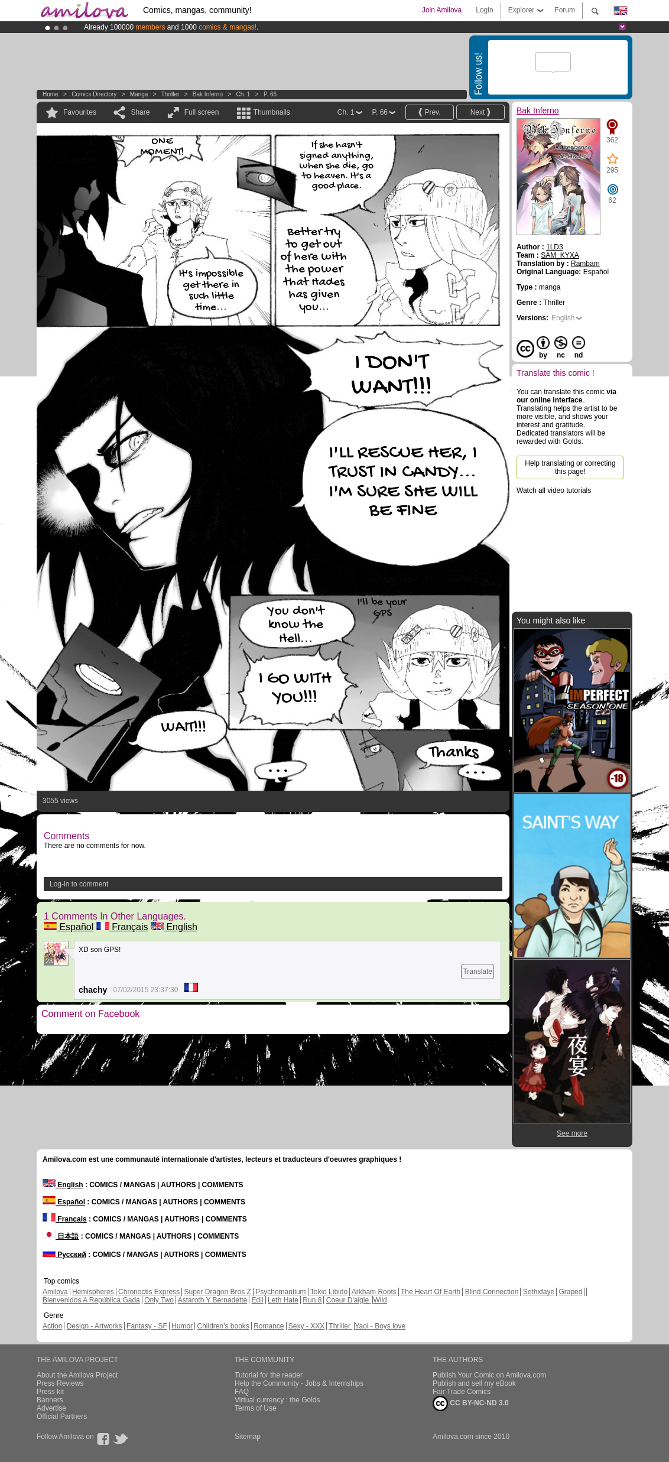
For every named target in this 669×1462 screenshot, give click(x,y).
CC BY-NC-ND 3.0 (471, 1403)
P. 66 (270, 94)
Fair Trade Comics (462, 1392)
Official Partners (62, 1416)
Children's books (223, 1326)
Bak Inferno (208, 94)
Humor (182, 1326)
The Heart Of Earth (430, 1292)
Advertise (51, 1408)
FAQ (242, 1392)
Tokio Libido (329, 1292)
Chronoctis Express (149, 1292)
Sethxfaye (538, 1292)
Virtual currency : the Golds (277, 1400)
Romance (269, 1326)
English (174, 927)
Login (484, 10)
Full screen (201, 112)
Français (122, 927)
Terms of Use (256, 1408)
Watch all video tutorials (554, 490)
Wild (380, 1300)
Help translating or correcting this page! (570, 467)
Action (52, 1326)
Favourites (79, 112)
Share (140, 112)
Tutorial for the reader (269, 1375)
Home (51, 94)
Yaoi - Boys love (380, 1326)
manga (139, 94)
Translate (477, 971)
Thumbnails (272, 112)
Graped (570, 1292)
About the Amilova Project (77, 1375)
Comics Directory (94, 94)
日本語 (61, 1236)
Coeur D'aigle (348, 1300)
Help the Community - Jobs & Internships (299, 1383)
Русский (64, 1254)
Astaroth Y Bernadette (213, 1300)
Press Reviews (60, 1383)
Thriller (171, 94)
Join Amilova (442, 10)
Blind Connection (492, 1292)
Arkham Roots (374, 1292)
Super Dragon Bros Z (217, 1292)
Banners (50, 1400)
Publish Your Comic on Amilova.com (489, 1375)
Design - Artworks (94, 1326)
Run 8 (312, 1300)
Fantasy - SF (146, 1326)
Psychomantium (280, 1292)
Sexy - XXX (306, 1326)
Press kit (50, 1392)
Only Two (159, 1300)
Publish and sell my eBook (474, 1383)
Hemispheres (93, 1292)
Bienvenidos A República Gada (91, 1300)
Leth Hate (283, 1300)
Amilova (55, 1292)
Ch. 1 (243, 94)
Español (68, 927)
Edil (258, 1300)
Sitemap (248, 1436)
